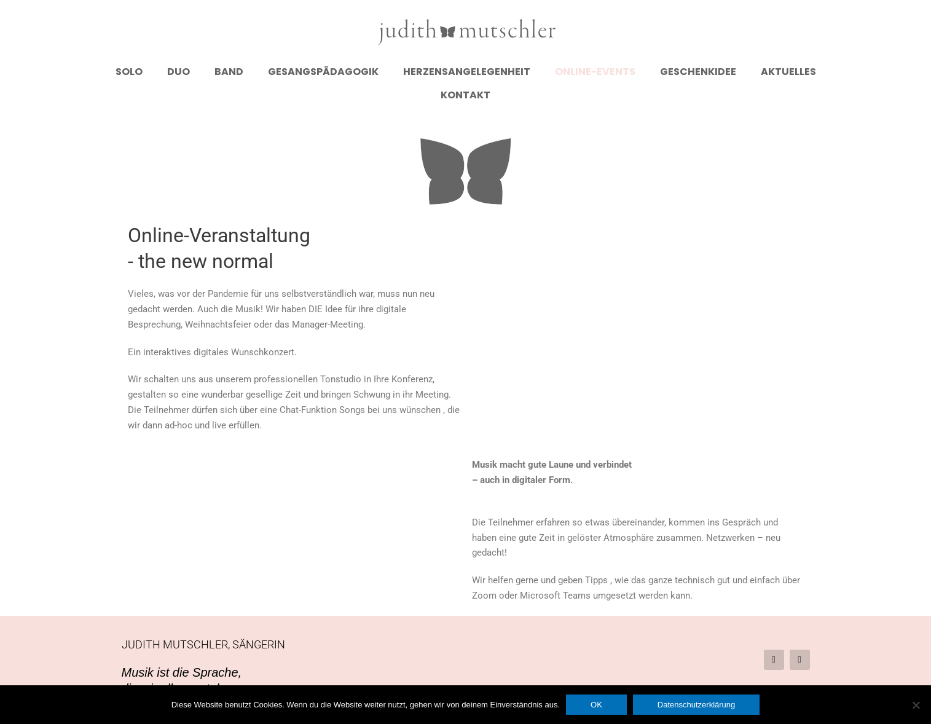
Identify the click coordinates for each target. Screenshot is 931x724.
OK (596, 704)
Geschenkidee (698, 72)
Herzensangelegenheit (466, 72)
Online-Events (595, 72)
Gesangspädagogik (323, 72)
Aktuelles (788, 72)
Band (228, 72)
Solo (129, 72)
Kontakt (465, 95)
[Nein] (915, 705)
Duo (178, 72)
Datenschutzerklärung (696, 704)
